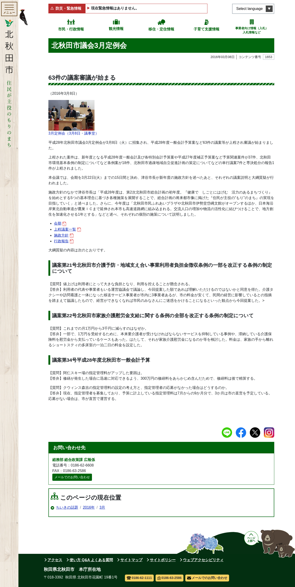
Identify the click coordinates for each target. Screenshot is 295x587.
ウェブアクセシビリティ (203, 560)
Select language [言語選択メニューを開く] (249, 9)
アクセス (54, 560)
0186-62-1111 (139, 578)
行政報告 (64, 241)
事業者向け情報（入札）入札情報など (251, 30)
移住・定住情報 (161, 29)
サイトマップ (131, 560)
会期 (60, 223)
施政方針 (64, 235)
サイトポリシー (163, 560)
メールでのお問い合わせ (72, 477)
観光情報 (116, 29)
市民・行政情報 (71, 29)
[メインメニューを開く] (9, 9)
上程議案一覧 (67, 229)
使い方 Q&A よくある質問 (91, 560)
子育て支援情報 (206, 29)
